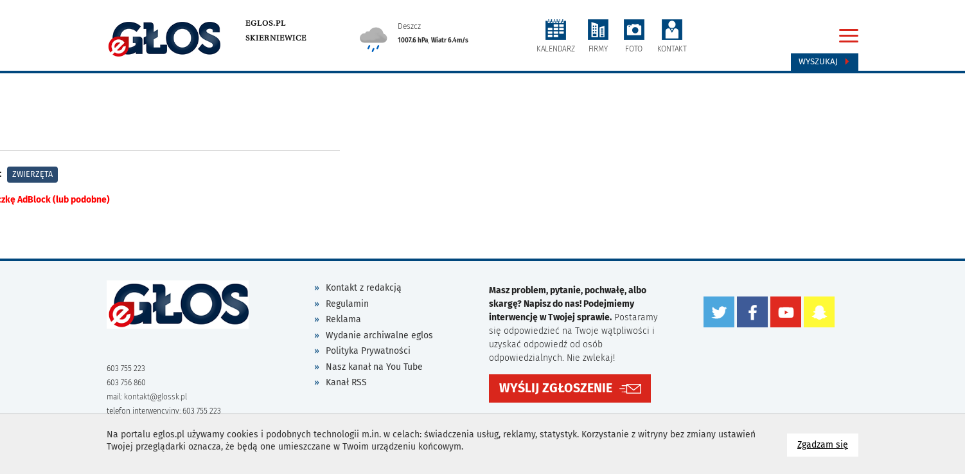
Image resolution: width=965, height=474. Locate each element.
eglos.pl (265, 23)
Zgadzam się (827, 444)
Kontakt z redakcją (364, 287)
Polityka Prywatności (368, 350)
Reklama (343, 319)
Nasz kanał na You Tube (374, 366)
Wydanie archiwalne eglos (379, 335)
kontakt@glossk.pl (155, 396)
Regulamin (347, 303)
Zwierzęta (32, 174)
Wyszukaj (825, 62)
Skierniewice (275, 37)
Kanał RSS (346, 382)
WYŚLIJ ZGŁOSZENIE (555, 388)
